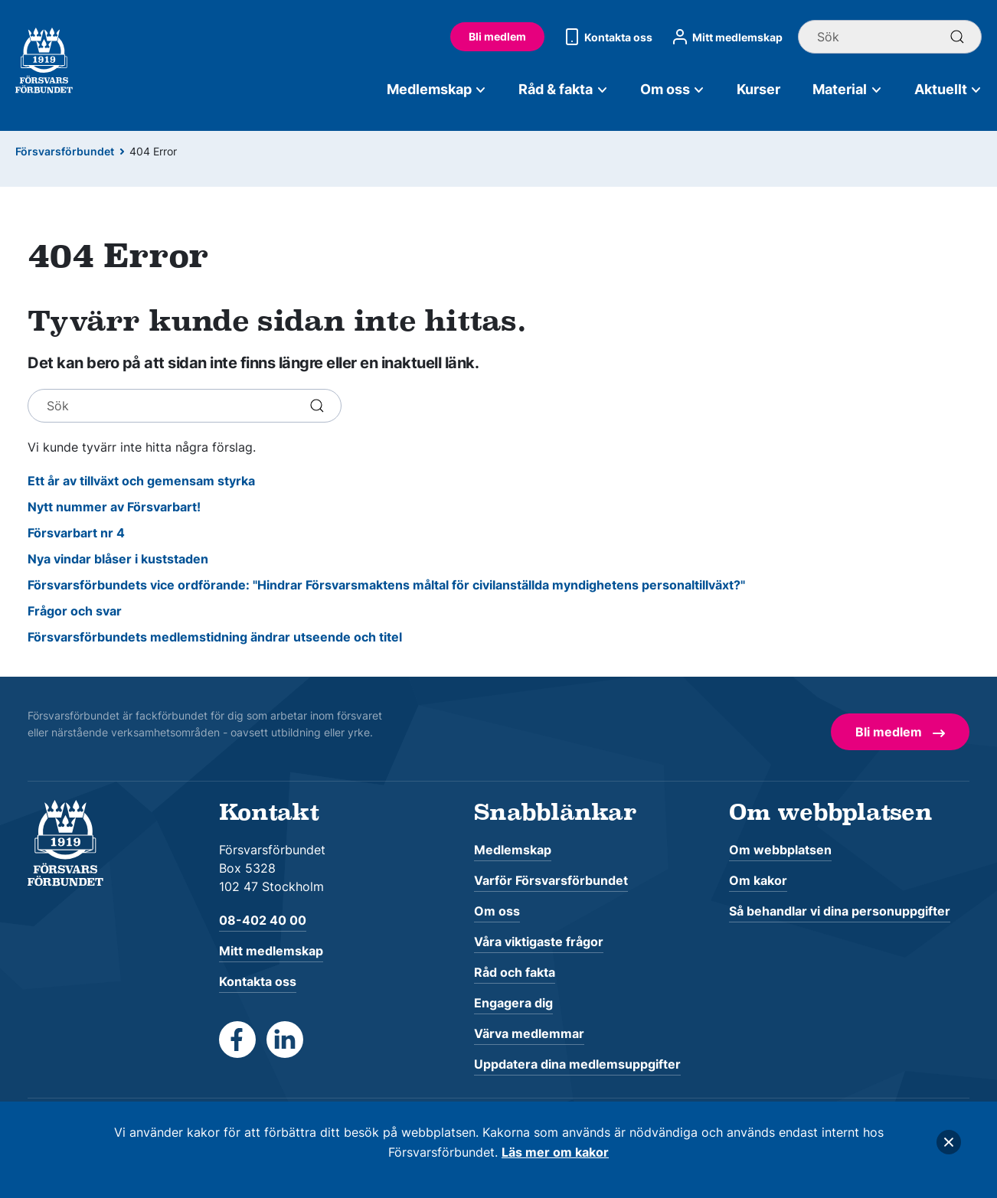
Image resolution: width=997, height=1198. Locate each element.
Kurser (758, 89)
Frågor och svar (75, 611)
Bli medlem (497, 36)
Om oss (672, 89)
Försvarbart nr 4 (76, 532)
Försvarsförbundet (64, 151)
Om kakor (758, 880)
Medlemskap (437, 89)
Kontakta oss (606, 36)
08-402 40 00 (262, 920)
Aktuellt (948, 89)
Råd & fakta (563, 89)
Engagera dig (513, 1002)
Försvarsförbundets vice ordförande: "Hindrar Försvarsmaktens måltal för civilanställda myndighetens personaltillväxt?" (386, 584)
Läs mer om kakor (555, 1152)
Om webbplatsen (780, 849)
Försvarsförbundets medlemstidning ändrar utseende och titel (215, 637)
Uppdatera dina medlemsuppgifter (577, 1064)
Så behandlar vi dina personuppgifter (839, 911)
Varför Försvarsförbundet (551, 880)
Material (847, 89)
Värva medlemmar (529, 1033)
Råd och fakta (514, 972)
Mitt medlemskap (725, 36)
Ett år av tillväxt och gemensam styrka (141, 480)
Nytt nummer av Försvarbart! (114, 506)
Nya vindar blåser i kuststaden (118, 558)
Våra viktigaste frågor (538, 941)
